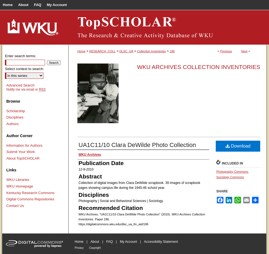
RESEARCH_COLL (102, 51)
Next (244, 51)
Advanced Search (20, 85)
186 (172, 51)
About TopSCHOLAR (23, 158)
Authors (12, 124)
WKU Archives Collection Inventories (198, 67)
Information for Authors (24, 145)
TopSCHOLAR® (167, 27)
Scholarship (15, 111)
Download (238, 146)
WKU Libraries (17, 180)
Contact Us (15, 206)
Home (81, 51)
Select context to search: (24, 69)
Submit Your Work (20, 152)
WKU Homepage (19, 186)
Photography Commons (232, 171)
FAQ (109, 242)
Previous (226, 51)
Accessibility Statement (161, 242)
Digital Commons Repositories (30, 199)
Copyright (95, 247)
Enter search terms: (20, 56)
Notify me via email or (26, 89)
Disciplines (14, 117)
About (95, 242)
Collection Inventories (151, 51)
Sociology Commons (230, 177)
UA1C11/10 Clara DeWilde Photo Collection (137, 145)
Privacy (79, 247)
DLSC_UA (126, 51)
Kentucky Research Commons (30, 193)
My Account (128, 242)
